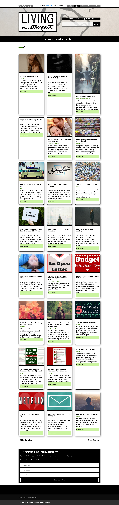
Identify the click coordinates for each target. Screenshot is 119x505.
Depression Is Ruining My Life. (31, 120)
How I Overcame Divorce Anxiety (85, 230)
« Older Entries (25, 440)
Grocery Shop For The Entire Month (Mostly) (86, 140)
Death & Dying (52, 328)
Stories (59, 39)
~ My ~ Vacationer (70, 6)
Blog (83, 19)
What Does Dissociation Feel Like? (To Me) (58, 77)
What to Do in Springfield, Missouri (57, 185)
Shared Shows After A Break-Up (30, 415)
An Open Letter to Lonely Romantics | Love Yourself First (57, 277)
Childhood (23, 280)
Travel (22, 188)
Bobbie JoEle (49, 5)
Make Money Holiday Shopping (87, 349)
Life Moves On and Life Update (87, 414)
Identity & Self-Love (53, 233)
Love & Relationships (54, 143)
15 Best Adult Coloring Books (86, 184)
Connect (89, 19)
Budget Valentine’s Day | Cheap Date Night (87, 277)
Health (22, 78)
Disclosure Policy (32, 497)
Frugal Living (79, 143)
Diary (49, 188)
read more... (24, 91)
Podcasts (90, 5)
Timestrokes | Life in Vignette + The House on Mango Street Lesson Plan (59, 324)
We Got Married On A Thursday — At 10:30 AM (59, 140)
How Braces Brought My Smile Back (31, 277)
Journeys (49, 39)
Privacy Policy (22, 497)
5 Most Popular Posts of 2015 (86, 322)
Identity (22, 326)
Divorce (78, 416)
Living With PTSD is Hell (29, 76)
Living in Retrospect (77, 6)
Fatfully (83, 5)
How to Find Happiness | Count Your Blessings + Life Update (31, 230)
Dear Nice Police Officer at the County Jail (59, 415)
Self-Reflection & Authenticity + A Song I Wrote (31, 323)
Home (70, 19)
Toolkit (69, 39)
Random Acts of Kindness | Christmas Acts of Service (58, 370)
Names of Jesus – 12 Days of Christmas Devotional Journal (31, 370)
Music (97, 5)
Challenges (51, 418)
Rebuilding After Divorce (83, 98)
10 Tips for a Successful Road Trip (30, 185)
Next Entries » (94, 440)
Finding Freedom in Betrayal (86, 96)
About (76, 19)
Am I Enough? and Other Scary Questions (59, 230)
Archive (78, 186)
